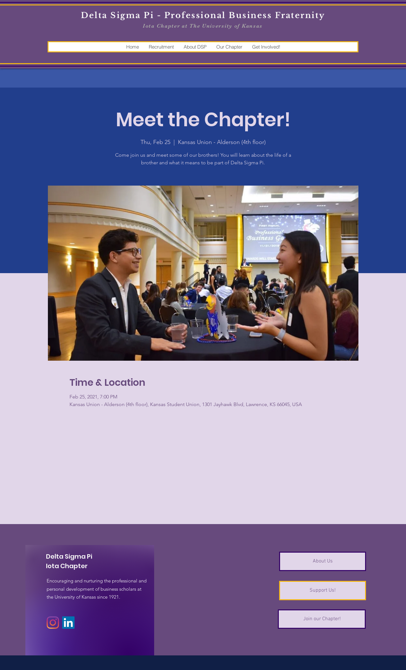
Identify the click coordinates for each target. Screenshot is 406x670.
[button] (161, 46)
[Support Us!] (322, 590)
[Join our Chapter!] (322, 619)
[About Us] (322, 561)
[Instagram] (53, 622)
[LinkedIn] (68, 622)
